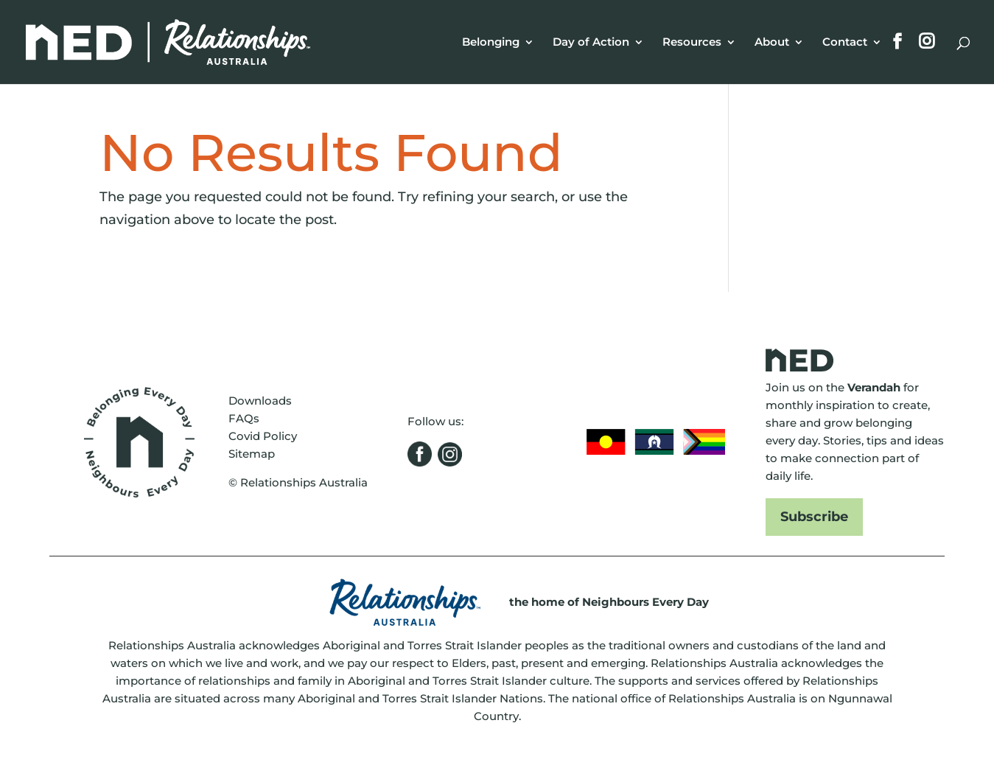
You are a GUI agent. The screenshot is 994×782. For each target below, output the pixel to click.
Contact (844, 43)
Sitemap (251, 454)
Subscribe (814, 517)
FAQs (243, 418)
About (772, 43)
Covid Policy (262, 436)
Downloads (260, 401)
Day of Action (591, 43)
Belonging (490, 43)
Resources (691, 43)
